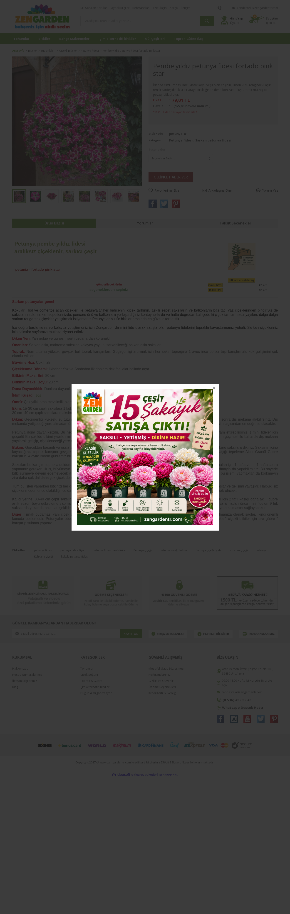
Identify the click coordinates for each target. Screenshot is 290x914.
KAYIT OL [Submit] (131, 633)
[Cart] (263, 20)
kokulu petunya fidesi (74, 556)
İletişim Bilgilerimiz (24, 680)
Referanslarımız (160, 674)
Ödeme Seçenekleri (162, 687)
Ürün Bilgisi (54, 223)
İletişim (185, 8)
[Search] (147, 21)
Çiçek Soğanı (89, 674)
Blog (15, 687)
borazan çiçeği (238, 550)
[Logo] (43, 16)
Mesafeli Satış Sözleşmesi (166, 668)
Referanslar (140, 8)
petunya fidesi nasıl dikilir (109, 550)
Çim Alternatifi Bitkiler (94, 687)
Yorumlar (145, 223)
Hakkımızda (20, 668)
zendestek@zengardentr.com (257, 8)
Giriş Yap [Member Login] (236, 18)
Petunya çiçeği (143, 550)
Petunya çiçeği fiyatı (208, 550)
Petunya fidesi (181, 140)
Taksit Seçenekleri (236, 223)
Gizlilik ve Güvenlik (161, 680)
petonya (261, 550)
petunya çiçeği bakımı (174, 550)
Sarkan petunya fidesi (213, 140)
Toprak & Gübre (91, 680)
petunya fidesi (43, 550)
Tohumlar (87, 668)
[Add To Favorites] (164, 190)
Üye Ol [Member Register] (235, 23)
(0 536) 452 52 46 (237, 699)
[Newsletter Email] (66, 633)
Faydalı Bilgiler (119, 8)
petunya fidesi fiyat (72, 550)
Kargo (174, 8)
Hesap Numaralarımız (27, 674)
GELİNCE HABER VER (171, 177)
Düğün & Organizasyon (96, 693)
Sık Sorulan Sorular (93, 8)
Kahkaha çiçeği (43, 556)
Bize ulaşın (159, 8)
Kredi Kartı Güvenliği (162, 693)
